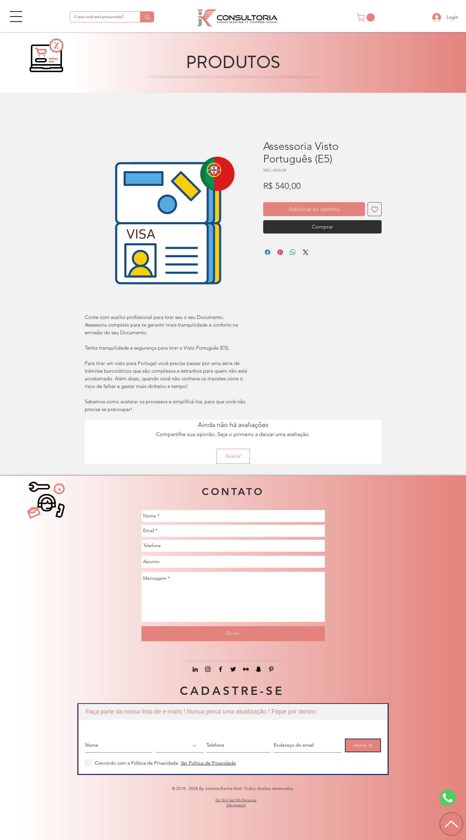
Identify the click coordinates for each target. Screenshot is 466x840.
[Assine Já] (363, 745)
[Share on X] (306, 252)
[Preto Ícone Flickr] (246, 669)
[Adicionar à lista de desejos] (375, 209)
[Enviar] (233, 633)
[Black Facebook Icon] (220, 669)
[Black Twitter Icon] (233, 669)
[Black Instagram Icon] (207, 669)
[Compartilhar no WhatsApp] (293, 252)
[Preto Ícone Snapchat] (258, 669)
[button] (16, 16)
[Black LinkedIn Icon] (195, 669)
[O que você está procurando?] (100, 17)
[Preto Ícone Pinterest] (271, 669)
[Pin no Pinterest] (280, 252)
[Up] (451, 824)
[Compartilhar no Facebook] (268, 252)
